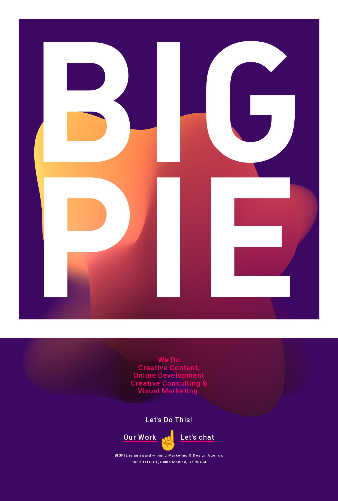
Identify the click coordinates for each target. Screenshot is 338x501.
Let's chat (197, 437)
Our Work (140, 437)
